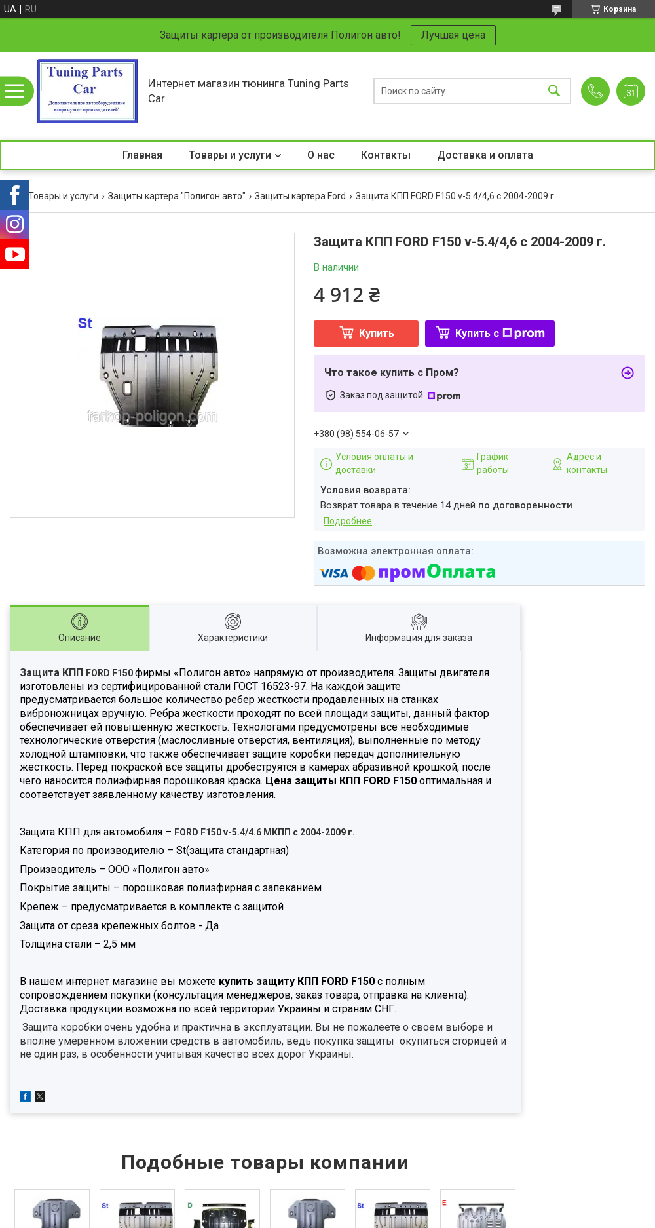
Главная (142, 155)
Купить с (500, 333)
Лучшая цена (453, 35)
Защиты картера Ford (300, 196)
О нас (321, 155)
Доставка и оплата (485, 155)
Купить (376, 333)
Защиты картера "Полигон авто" (177, 196)
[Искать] (554, 91)
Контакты (386, 155)
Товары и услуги (230, 155)
